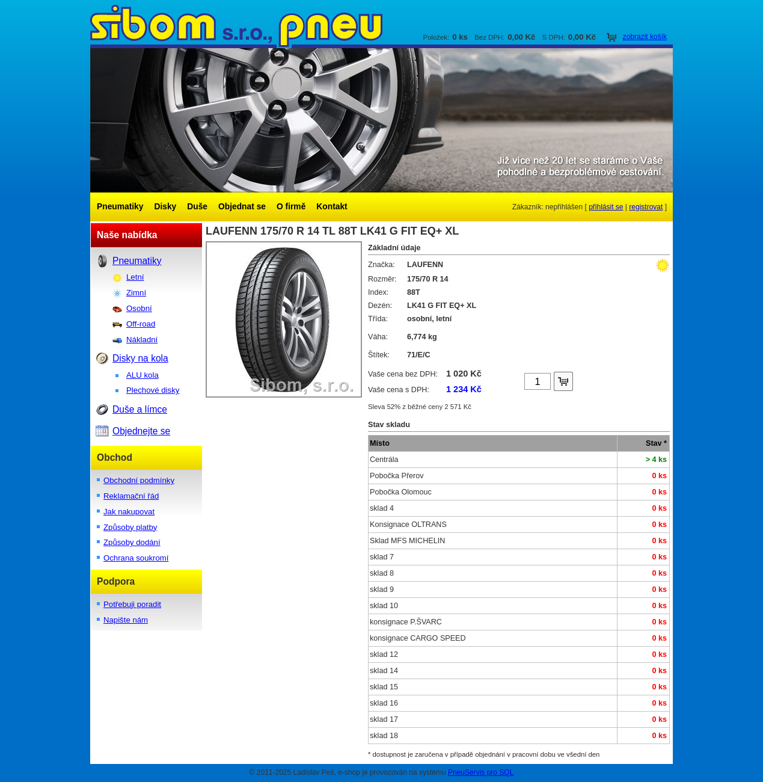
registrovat (646, 207)
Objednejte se (141, 431)
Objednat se (242, 206)
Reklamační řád (131, 495)
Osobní (139, 308)
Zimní (136, 292)
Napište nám (125, 619)
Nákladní (142, 339)
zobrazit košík (645, 36)
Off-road (140, 323)
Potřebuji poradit (132, 604)
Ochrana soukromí (135, 557)
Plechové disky (152, 390)
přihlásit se (606, 207)
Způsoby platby (130, 527)
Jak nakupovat (129, 511)
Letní (135, 277)
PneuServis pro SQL (480, 772)
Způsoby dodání (132, 542)
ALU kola (142, 375)
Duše (197, 206)
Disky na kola (140, 358)
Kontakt (331, 206)
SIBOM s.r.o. (381, 24)
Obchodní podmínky (138, 480)
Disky (165, 206)
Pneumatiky (120, 206)
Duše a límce (139, 409)
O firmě (291, 206)
